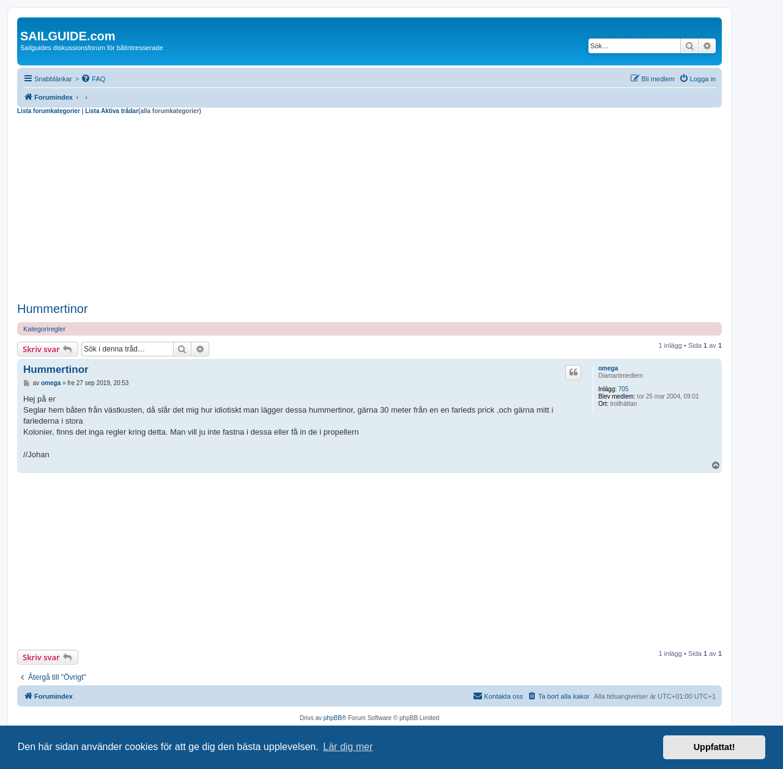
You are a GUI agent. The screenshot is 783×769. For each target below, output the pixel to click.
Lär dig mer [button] (348, 746)
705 (623, 389)
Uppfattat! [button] (714, 747)
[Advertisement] (369, 206)
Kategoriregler (44, 329)
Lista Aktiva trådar (111, 111)
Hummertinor (52, 308)
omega (608, 368)
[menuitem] (93, 79)
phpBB (333, 718)
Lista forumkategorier (48, 111)
